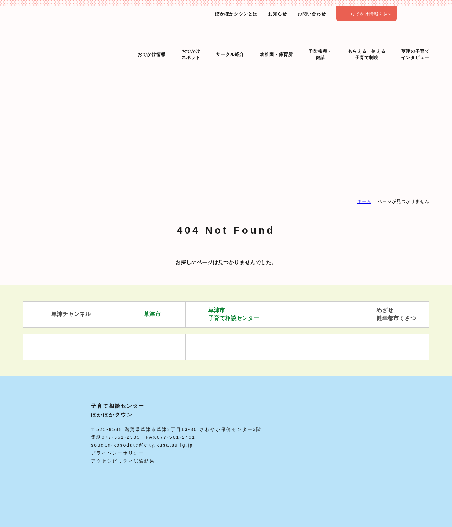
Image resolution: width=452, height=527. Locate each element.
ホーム (364, 201)
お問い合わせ (312, 13)
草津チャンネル (63, 314)
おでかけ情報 (151, 43)
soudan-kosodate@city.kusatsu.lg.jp (142, 445)
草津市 (145, 314)
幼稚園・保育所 (276, 43)
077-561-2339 (121, 437)
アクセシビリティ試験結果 (123, 461)
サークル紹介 (230, 43)
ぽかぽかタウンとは (236, 13)
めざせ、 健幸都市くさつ (389, 314)
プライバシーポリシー (117, 452)
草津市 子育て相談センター (226, 314)
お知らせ (277, 13)
